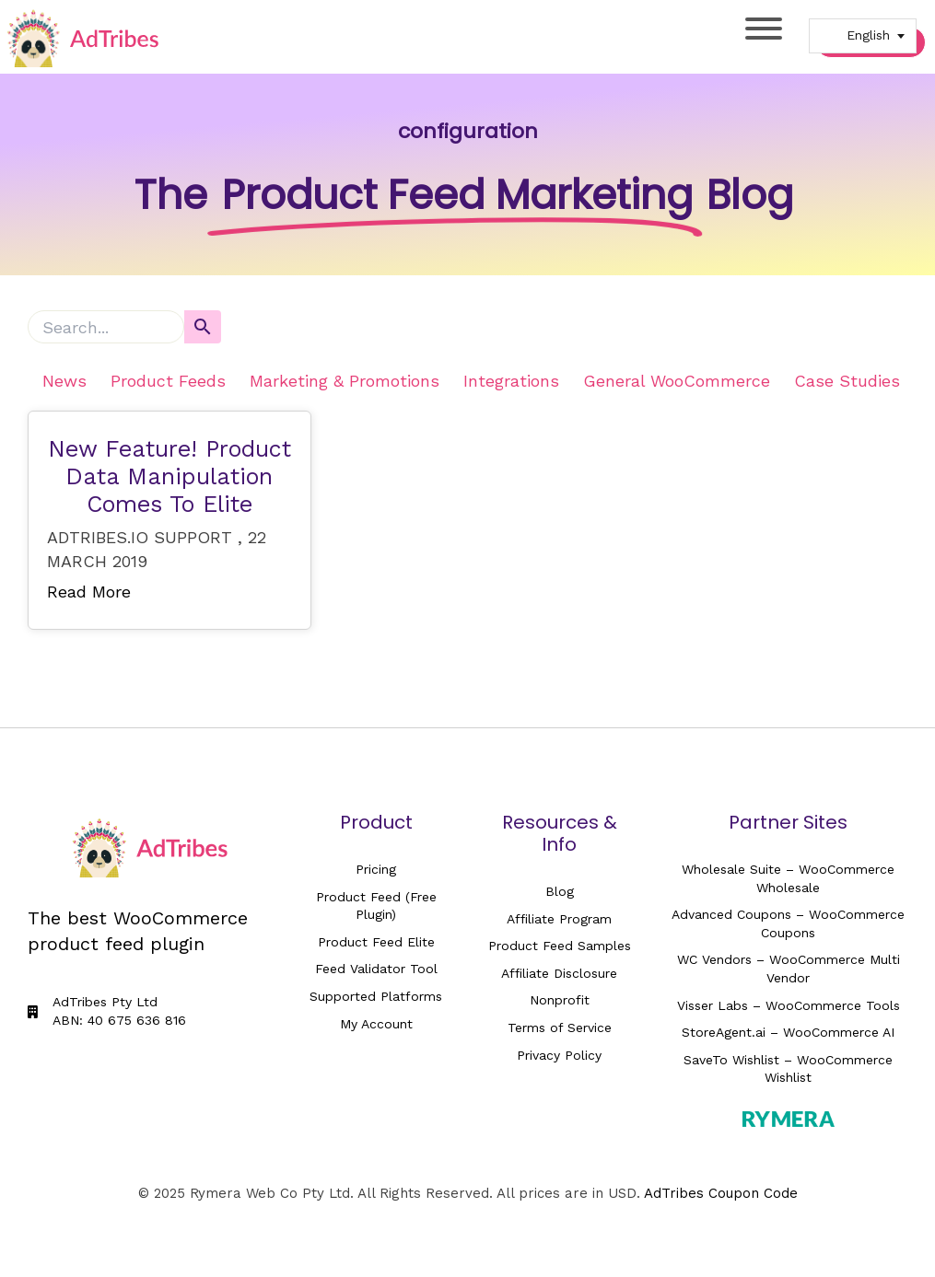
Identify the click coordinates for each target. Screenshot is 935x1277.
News (64, 380)
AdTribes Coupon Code (721, 1193)
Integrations (511, 380)
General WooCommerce (676, 380)
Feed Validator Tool (376, 968)
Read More (89, 591)
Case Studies (847, 380)
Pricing (376, 869)
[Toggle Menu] (763, 28)
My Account (376, 1023)
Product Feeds (168, 380)
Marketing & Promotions (344, 380)
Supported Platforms (376, 996)
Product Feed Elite (376, 942)
